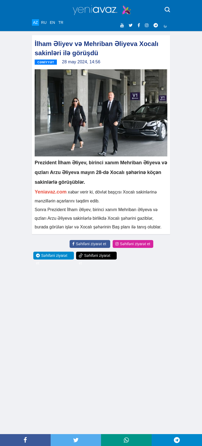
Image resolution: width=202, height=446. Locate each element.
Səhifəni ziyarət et (89, 244)
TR (60, 22)
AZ (35, 22)
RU (44, 22)
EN (52, 22)
